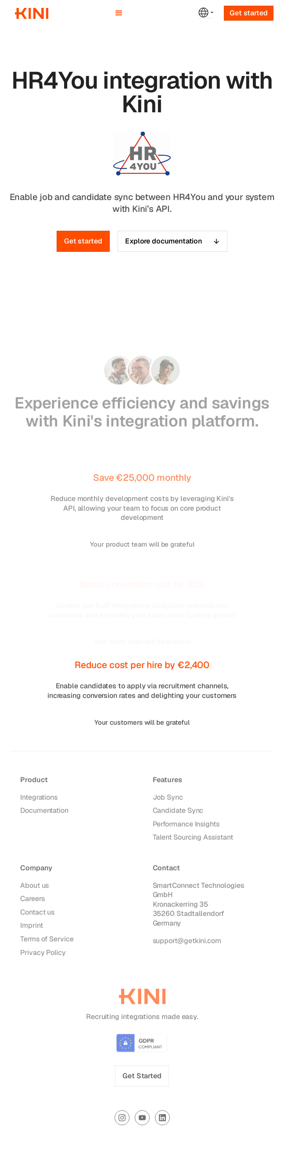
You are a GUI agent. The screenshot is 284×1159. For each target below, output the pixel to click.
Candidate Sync (178, 812)
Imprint (31, 927)
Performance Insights (186, 825)
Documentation (44, 812)
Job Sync (168, 799)
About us (34, 887)
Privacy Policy (43, 954)
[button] (119, 13)
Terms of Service (47, 940)
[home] (29, 13)
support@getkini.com (187, 942)
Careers (32, 900)
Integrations (39, 799)
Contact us (37, 914)
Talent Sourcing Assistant (193, 839)
